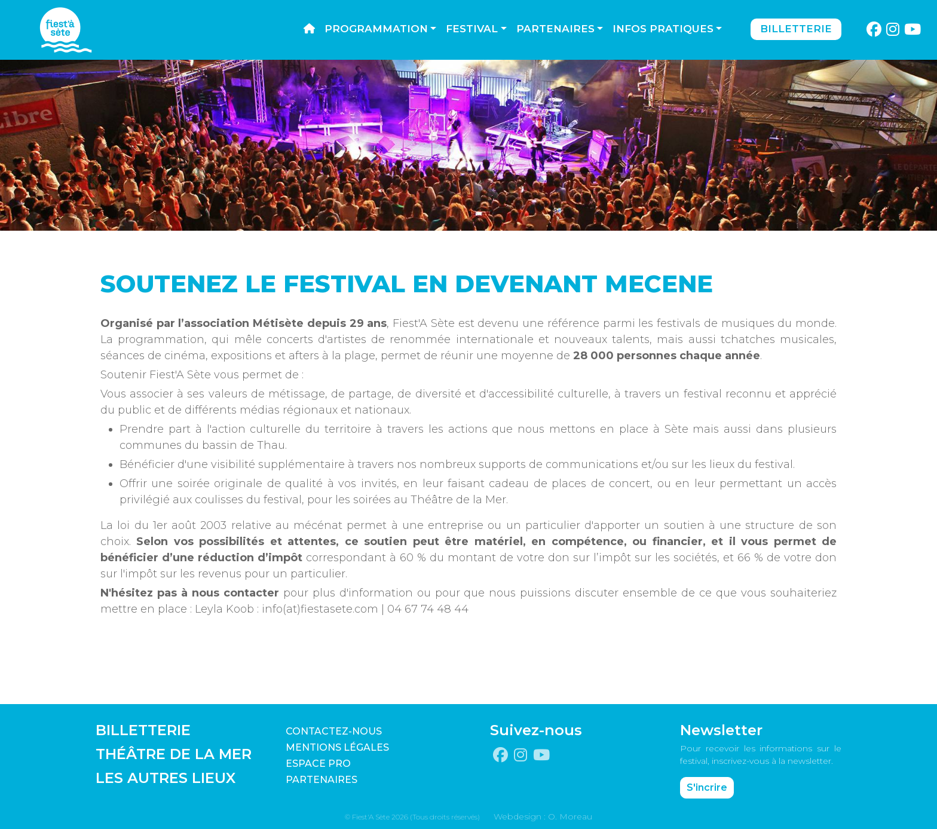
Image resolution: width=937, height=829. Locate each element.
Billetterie (796, 29)
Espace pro (318, 763)
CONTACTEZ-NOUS (334, 731)
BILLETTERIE (143, 730)
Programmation (376, 29)
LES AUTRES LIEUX (165, 778)
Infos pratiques (663, 29)
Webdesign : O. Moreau (543, 816)
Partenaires (555, 29)
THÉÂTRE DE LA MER (174, 754)
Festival (472, 29)
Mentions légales (337, 747)
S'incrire (707, 787)
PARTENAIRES (321, 779)
